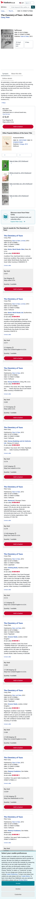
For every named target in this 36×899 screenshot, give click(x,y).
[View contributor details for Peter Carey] (5, 17)
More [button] (3, 103)
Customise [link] (18, 894)
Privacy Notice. (23, 880)
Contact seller (7, 265)
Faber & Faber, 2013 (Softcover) (19, 161)
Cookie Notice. (25, 876)
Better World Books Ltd (15, 312)
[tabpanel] (17, 92)
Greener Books (12, 637)
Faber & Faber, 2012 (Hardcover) (19, 196)
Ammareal (11, 500)
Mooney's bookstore (14, 771)
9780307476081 (18, 142)
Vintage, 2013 (23, 144)
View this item (6, 114)
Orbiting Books (13, 567)
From (19, 44)
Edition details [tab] (7, 78)
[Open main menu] (4, 7)
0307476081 (23, 140)
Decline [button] (18, 889)
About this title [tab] (16, 74)
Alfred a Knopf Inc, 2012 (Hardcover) (20, 173)
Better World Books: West (16, 249)
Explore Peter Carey (18, 222)
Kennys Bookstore (13, 382)
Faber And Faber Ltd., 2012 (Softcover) (21, 184)
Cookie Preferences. (12, 874)
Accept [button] (18, 883)
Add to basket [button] (18, 127)
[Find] (33, 7)
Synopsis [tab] (5, 74)
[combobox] (20, 7)
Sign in (27, 3)
